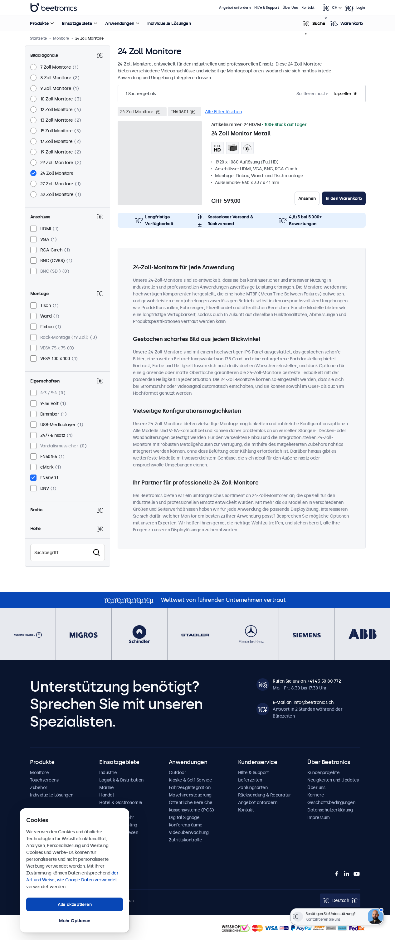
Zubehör (38, 787)
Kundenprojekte (323, 772)
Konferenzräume (185, 825)
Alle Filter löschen (223, 112)
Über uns (316, 787)
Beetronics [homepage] (53, 7)
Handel (106, 795)
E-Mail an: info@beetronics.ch (303, 702)
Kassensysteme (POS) (191, 810)
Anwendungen (119, 23)
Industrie (108, 772)
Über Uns (290, 7)
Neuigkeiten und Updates (333, 780)
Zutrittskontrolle (185, 840)
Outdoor (177, 772)
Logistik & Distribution (121, 780)
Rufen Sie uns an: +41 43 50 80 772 (307, 681)
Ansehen (307, 198)
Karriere (315, 795)
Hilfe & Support (266, 7)
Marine (106, 787)
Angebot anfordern (235, 7)
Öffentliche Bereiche (190, 802)
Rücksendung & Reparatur (264, 795)
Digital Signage (184, 817)
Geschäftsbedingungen (331, 802)
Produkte (39, 23)
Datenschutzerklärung (330, 810)
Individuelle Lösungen (169, 23)
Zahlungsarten (253, 787)
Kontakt (307, 7)
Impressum (318, 817)
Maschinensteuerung (190, 795)
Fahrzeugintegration (190, 787)
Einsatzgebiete (77, 23)
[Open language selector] (331, 8)
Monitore (39, 772)
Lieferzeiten (250, 780)
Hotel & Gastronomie (120, 802)
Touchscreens (44, 780)
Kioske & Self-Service (190, 780)
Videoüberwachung (189, 832)
